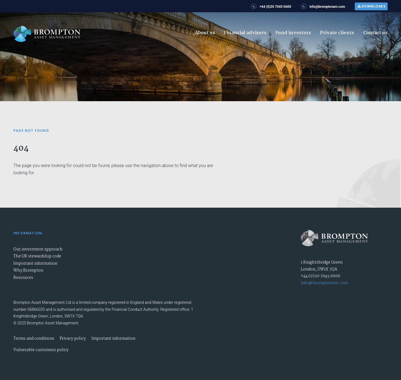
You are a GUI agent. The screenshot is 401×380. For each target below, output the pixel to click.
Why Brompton (28, 270)
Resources (23, 277)
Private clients (337, 33)
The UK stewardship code (37, 256)
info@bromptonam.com (324, 283)
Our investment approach (38, 249)
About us (205, 33)
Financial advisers (245, 33)
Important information (35, 263)
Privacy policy (73, 338)
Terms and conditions (33, 338)
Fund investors (293, 33)
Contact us (375, 33)
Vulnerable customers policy (41, 350)
